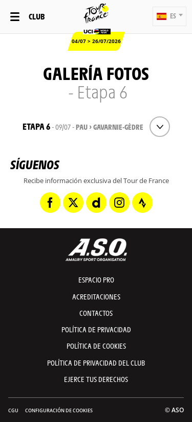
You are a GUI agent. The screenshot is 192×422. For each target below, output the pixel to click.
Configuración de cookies (59, 410)
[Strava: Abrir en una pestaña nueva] (142, 202)
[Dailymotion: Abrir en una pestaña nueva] (96, 202)
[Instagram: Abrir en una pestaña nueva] (119, 202)
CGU (13, 410)
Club (37, 16)
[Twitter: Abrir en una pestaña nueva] (73, 202)
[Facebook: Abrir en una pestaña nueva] (50, 202)
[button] (169, 16)
